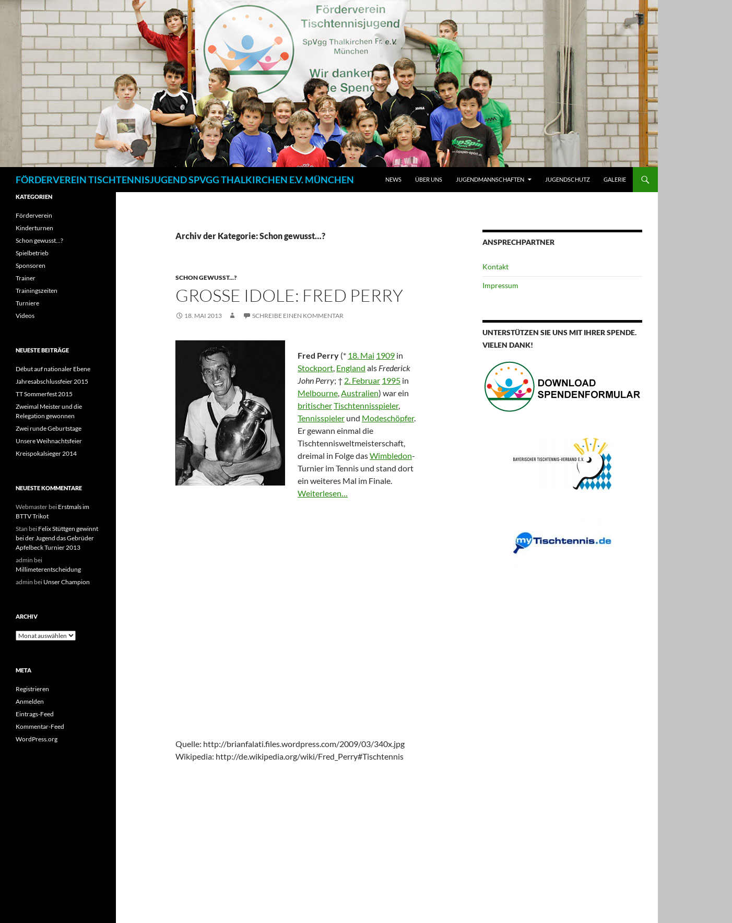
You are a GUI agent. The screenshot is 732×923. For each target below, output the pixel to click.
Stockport (315, 368)
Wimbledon (391, 455)
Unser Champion (66, 582)
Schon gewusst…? (39, 240)
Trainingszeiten (36, 290)
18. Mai (361, 355)
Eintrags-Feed (35, 714)
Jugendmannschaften (490, 179)
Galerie (615, 179)
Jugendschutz (567, 179)
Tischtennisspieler (366, 405)
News (393, 179)
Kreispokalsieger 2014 (46, 453)
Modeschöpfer (388, 418)
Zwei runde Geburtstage (48, 428)
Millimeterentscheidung (48, 569)
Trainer (26, 278)
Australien (360, 393)
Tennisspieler (321, 418)
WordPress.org (36, 739)
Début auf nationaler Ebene (53, 369)
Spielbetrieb (32, 253)
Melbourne (318, 393)
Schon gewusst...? (206, 277)
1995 (391, 380)
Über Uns (428, 179)
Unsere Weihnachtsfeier (49, 441)
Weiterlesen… (323, 493)
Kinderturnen (34, 228)
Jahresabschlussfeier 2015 (52, 381)
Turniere (27, 303)
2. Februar (362, 380)
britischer (315, 405)
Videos (25, 316)
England (350, 368)
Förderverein (34, 215)
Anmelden (30, 701)
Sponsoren (30, 265)
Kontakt (495, 266)
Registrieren (32, 689)
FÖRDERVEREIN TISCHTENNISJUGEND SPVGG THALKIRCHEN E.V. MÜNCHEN (185, 179)
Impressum (500, 285)
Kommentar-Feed (40, 726)
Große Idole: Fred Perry (289, 295)
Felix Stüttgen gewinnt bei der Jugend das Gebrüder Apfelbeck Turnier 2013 (57, 538)
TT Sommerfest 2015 (44, 394)
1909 (385, 355)
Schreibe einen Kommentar (298, 316)
